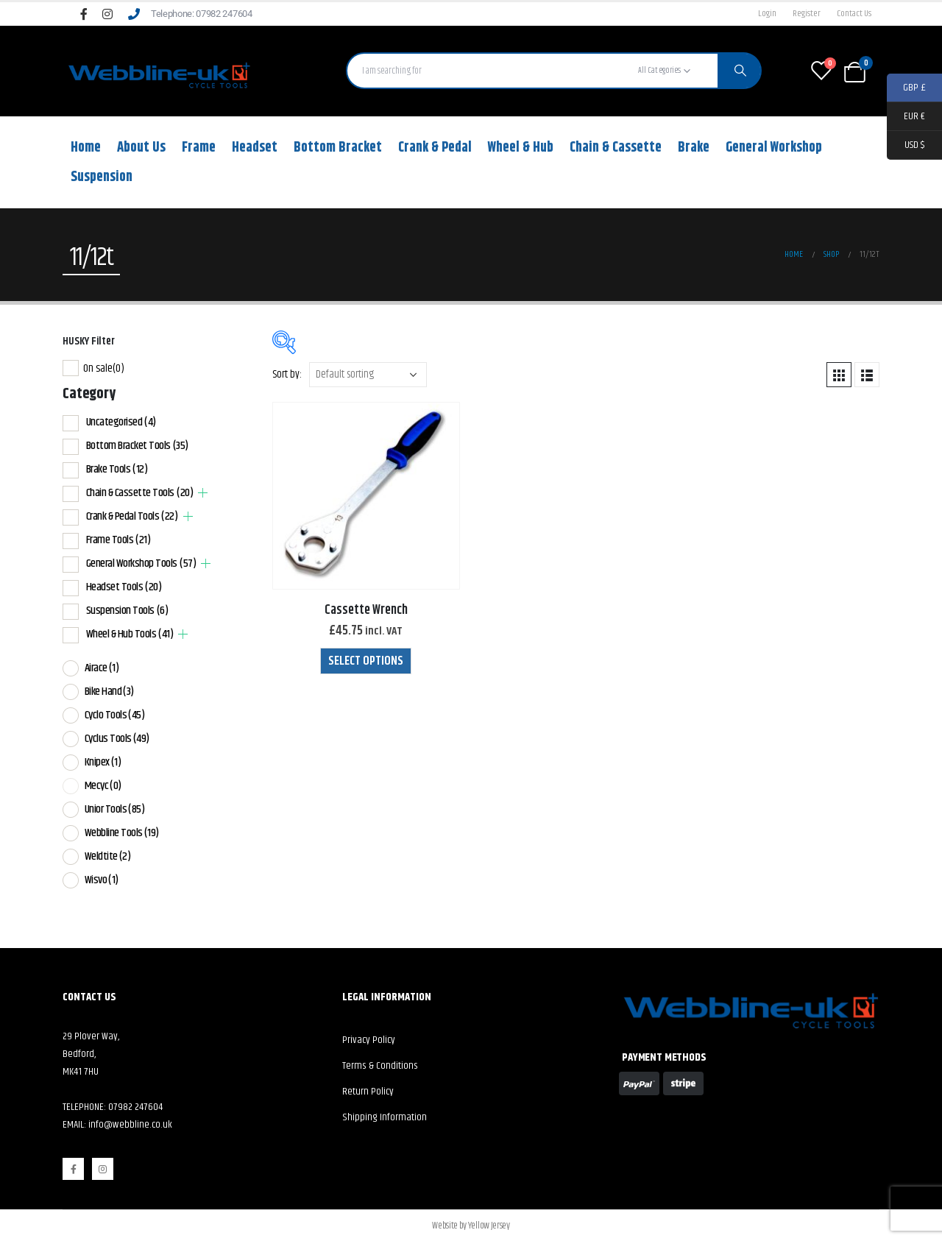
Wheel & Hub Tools (130, 634)
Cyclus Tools (117, 738)
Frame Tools (118, 540)
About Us (141, 147)
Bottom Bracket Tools (137, 445)
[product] (366, 496)
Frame (199, 147)
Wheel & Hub (520, 147)
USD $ (905, 145)
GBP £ (906, 88)
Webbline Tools (122, 833)
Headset (254, 147)
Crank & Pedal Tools (132, 516)
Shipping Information (384, 1117)
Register (807, 14)
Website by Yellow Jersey (470, 1225)
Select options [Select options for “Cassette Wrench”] (365, 661)
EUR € (906, 116)
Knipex (103, 762)
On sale (103, 369)
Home (86, 147)
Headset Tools (124, 587)
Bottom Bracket (338, 147)
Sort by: (287, 374)
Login (767, 14)
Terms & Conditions (380, 1066)
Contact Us (854, 14)
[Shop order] (368, 374)
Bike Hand (109, 691)
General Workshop (774, 147)
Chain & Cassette (616, 147)
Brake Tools (117, 469)
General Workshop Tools (141, 563)
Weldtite (108, 856)
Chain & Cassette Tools (140, 493)
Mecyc (103, 786)
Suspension (101, 177)
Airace (102, 668)
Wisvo (101, 880)
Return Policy (368, 1091)
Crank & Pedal (435, 147)
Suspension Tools (127, 610)
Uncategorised (121, 422)
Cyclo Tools (115, 715)
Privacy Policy (368, 1040)
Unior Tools (115, 809)
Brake (693, 147)
